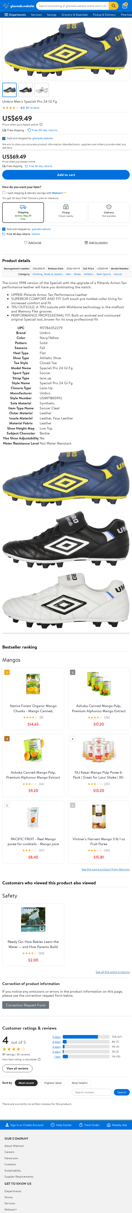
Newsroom (11, 1158)
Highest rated (52, 1083)
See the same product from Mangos (106, 869)
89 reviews (32, 107)
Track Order (89, 1125)
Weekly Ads (117, 1125)
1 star (57, 1056)
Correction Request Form (25, 1005)
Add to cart (66, 174)
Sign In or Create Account (24, 1125)
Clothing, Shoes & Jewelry (47, 274)
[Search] (114, 6)
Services (36, 15)
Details (36, 234)
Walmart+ (10, 1209)
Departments (15, 15)
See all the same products (113, 972)
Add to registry (96, 242)
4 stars (56, 1042)
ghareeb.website (42, 138)
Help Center (61, 1125)
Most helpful (79, 1083)
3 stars (56, 1046)
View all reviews (17, 1068)
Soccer (118, 274)
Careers (9, 1152)
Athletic (88, 274)
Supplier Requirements (18, 1176)
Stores (8, 1197)
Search (121, 1092)
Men (68, 274)
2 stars (56, 1051)
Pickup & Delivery (104, 15)
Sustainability (12, 1170)
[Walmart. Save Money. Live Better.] (18, 6)
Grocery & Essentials (75, 15)
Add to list (32, 242)
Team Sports (103, 274)
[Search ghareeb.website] (72, 6)
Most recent (26, 1083)
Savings (51, 15)
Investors (10, 1164)
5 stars (56, 1037)
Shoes (77, 274)
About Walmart (14, 1146)
